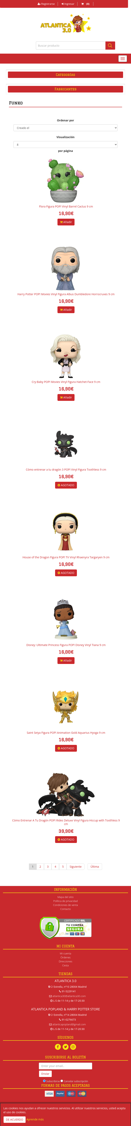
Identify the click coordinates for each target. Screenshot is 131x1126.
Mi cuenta (65, 953)
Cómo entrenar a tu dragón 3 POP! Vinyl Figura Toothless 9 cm (66, 469)
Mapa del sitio (65, 897)
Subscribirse (53, 1081)
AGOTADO (66, 485)
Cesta (65, 965)
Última (95, 866)
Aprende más (35, 1119)
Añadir (66, 222)
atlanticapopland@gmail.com (69, 1024)
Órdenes (65, 957)
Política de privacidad (65, 901)
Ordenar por (65, 120)
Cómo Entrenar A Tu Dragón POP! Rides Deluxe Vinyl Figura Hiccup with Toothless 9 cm (66, 822)
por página (65, 151)
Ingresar (68, 4)
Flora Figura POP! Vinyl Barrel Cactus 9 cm (66, 206)
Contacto (65, 909)
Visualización (65, 137)
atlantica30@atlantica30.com (69, 996)
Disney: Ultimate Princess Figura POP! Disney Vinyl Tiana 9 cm (66, 645)
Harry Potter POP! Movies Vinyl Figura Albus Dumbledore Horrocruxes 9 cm (66, 294)
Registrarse (46, 4)
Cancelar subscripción (76, 1081)
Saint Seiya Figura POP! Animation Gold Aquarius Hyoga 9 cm (66, 733)
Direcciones (65, 961)
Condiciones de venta (65, 905)
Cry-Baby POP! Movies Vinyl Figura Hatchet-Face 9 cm (66, 382)
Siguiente (75, 866)
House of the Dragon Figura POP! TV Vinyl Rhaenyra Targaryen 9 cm (65, 557)
